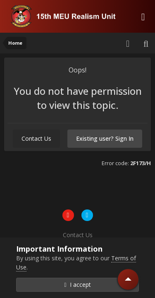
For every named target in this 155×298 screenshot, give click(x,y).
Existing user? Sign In (105, 138)
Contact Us (36, 138)
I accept (77, 284)
